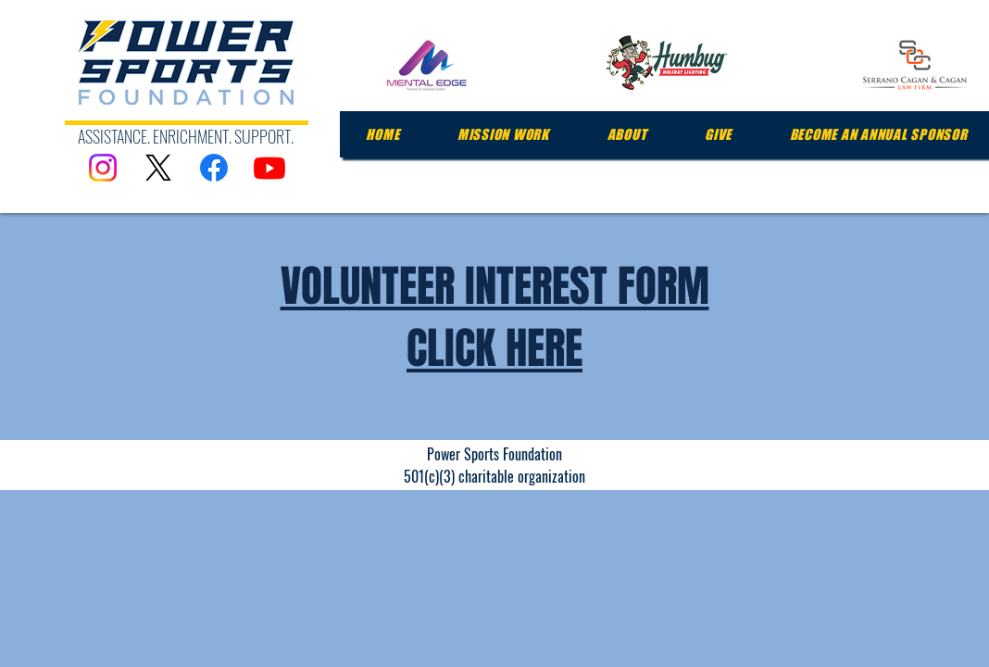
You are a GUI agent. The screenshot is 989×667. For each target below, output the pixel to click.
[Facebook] (213, 167)
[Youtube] (269, 167)
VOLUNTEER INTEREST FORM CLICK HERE (495, 317)
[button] (503, 134)
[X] (158, 167)
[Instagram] (102, 167)
